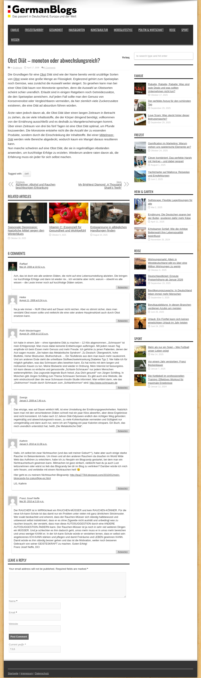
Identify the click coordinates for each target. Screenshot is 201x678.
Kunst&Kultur (99, 30)
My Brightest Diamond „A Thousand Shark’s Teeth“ (98, 185)
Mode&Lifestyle (123, 30)
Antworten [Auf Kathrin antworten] (123, 488)
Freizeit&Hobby (34, 30)
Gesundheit (56, 30)
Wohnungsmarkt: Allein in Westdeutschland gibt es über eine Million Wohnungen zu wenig (167, 263)
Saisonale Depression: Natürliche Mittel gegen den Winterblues (26, 230)
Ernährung (17, 68)
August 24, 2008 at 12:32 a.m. (33, 334)
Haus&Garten (77, 30)
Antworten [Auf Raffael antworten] (123, 287)
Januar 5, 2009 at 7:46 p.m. (32, 400)
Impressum (27, 673)
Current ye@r (17, 645)
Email (12, 613)
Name (12, 601)
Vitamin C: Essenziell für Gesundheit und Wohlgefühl (67, 228)
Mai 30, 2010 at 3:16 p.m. (31, 501)
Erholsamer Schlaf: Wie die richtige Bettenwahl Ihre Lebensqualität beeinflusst (168, 232)
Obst (43, 74)
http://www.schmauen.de (104, 382)
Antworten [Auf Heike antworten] (123, 321)
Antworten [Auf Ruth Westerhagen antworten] (123, 387)
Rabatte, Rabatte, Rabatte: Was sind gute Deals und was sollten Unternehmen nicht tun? (168, 88)
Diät (27, 174)
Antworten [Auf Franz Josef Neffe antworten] (123, 552)
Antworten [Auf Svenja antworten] (123, 431)
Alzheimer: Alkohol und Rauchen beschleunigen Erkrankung (40, 185)
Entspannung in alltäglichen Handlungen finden (108, 228)
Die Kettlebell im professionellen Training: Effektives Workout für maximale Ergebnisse (166, 379)
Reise (172, 30)
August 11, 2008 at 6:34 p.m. (33, 300)
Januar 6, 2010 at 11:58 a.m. (33, 444)
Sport (184, 30)
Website (13, 624)
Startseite (13, 673)
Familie (15, 30)
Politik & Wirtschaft (151, 30)
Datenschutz (42, 673)
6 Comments (50, 68)
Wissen (15, 39)
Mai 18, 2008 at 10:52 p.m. (32, 267)
